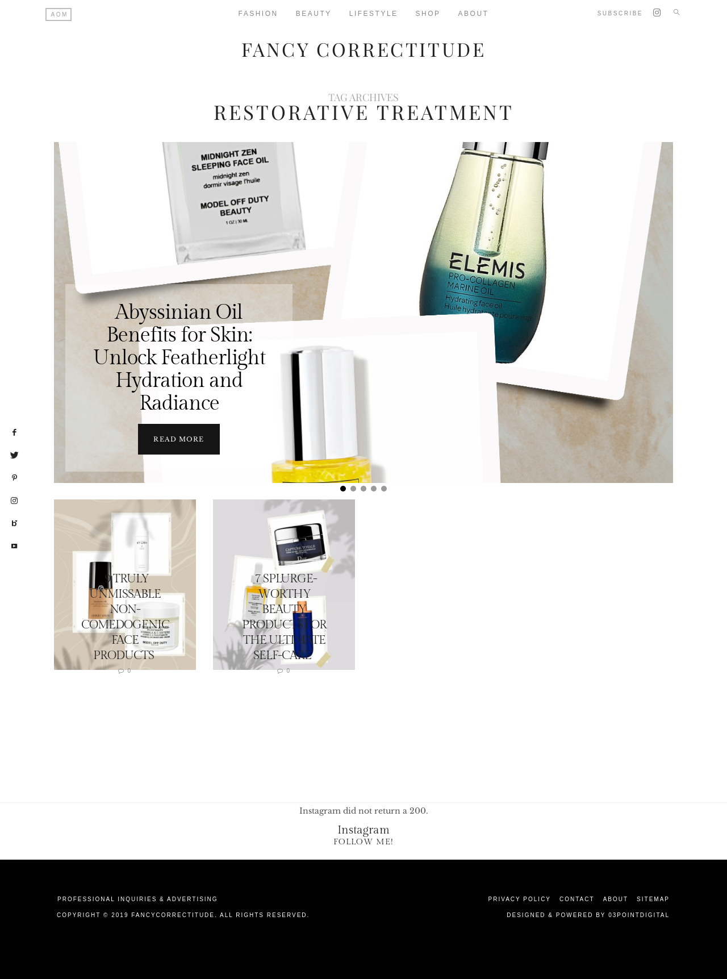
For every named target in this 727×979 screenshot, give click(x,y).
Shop (428, 14)
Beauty (314, 14)
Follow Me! (363, 841)
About (473, 14)
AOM (59, 14)
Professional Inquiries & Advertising (137, 898)
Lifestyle (373, 14)
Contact (577, 898)
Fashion (258, 14)
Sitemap (653, 898)
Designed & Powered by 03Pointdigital (588, 914)
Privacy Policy (519, 898)
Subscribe (620, 13)
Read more (178, 439)
